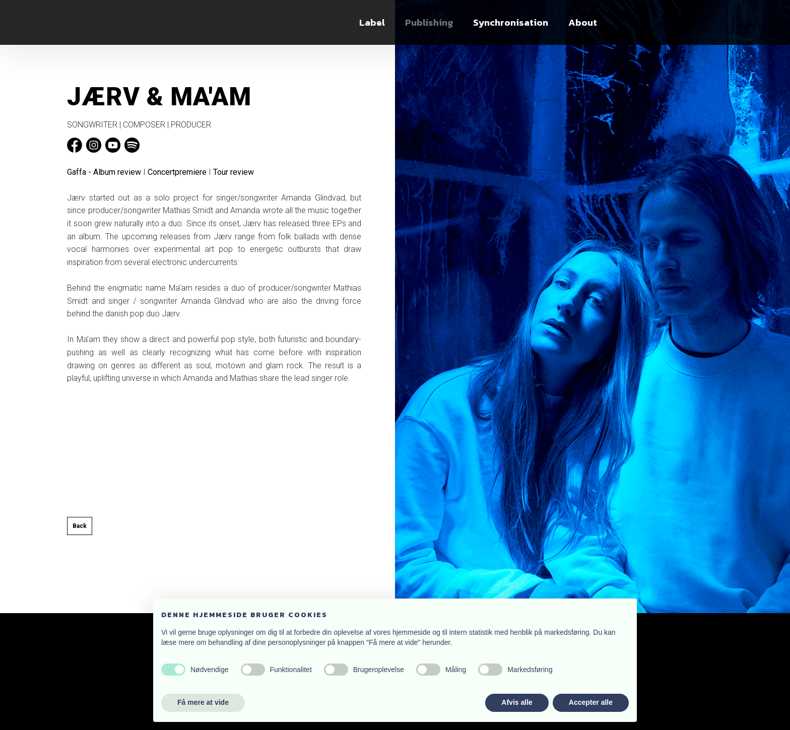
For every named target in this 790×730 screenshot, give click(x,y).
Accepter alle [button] (591, 702)
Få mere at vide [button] (203, 702)
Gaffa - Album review (104, 172)
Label (372, 22)
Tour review (233, 172)
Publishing (429, 22)
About (582, 22)
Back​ (80, 525)
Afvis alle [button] (516, 702)
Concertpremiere (177, 172)
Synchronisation (510, 22)
